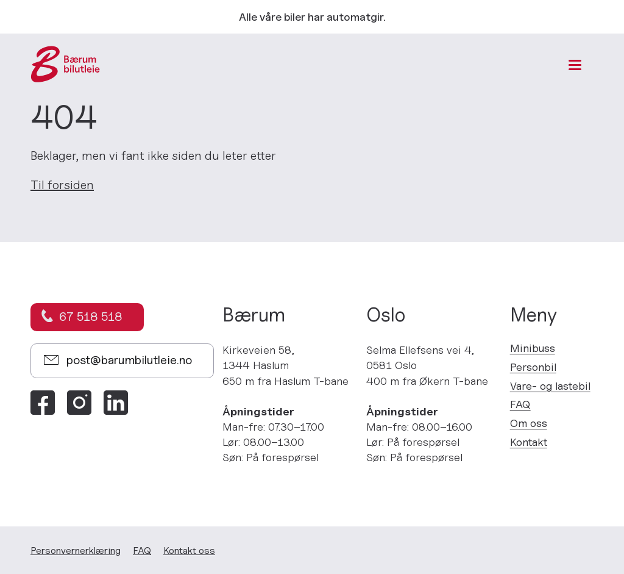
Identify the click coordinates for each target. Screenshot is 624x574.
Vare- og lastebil (550, 386)
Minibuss (532, 348)
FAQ (520, 404)
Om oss (528, 423)
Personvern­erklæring (75, 550)
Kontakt (528, 442)
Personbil (533, 367)
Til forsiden (62, 185)
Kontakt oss (189, 550)
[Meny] (575, 65)
